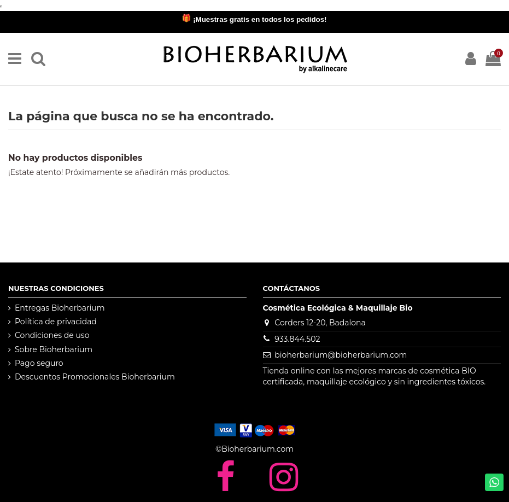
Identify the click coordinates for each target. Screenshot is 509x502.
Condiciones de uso (52, 335)
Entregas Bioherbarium (60, 308)
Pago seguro (39, 363)
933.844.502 (297, 339)
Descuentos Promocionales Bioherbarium (95, 377)
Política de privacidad (56, 321)
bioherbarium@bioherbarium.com (340, 355)
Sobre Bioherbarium (53, 349)
